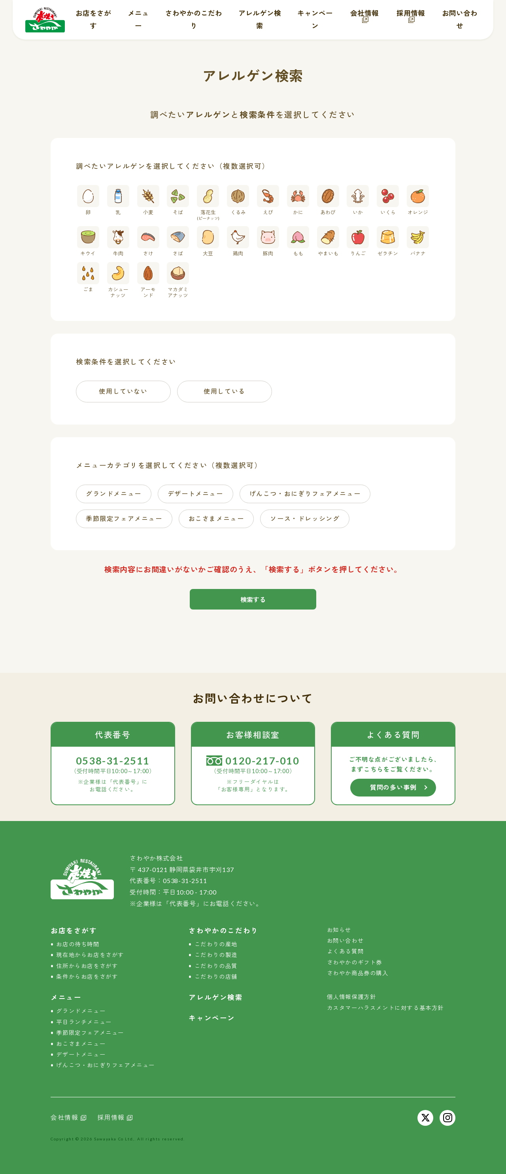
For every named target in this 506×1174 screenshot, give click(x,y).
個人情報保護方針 (351, 996)
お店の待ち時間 (77, 944)
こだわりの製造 (216, 954)
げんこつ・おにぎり (105, 1065)
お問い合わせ (345, 940)
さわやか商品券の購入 (358, 973)
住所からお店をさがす (87, 966)
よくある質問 (345, 951)
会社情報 (364, 13)
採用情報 (410, 13)
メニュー (66, 997)
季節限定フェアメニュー (90, 1032)
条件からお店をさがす (87, 976)
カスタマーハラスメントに (385, 1007)
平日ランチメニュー (83, 1022)
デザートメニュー (81, 1054)
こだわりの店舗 (216, 976)
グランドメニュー (81, 1011)
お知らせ (339, 930)
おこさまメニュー (81, 1043)
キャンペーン (212, 1018)
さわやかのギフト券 (354, 962)
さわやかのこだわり (223, 931)
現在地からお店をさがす (90, 954)
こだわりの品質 (216, 966)
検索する (253, 599)
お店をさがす (74, 931)
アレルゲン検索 (216, 997)
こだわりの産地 (216, 944)
